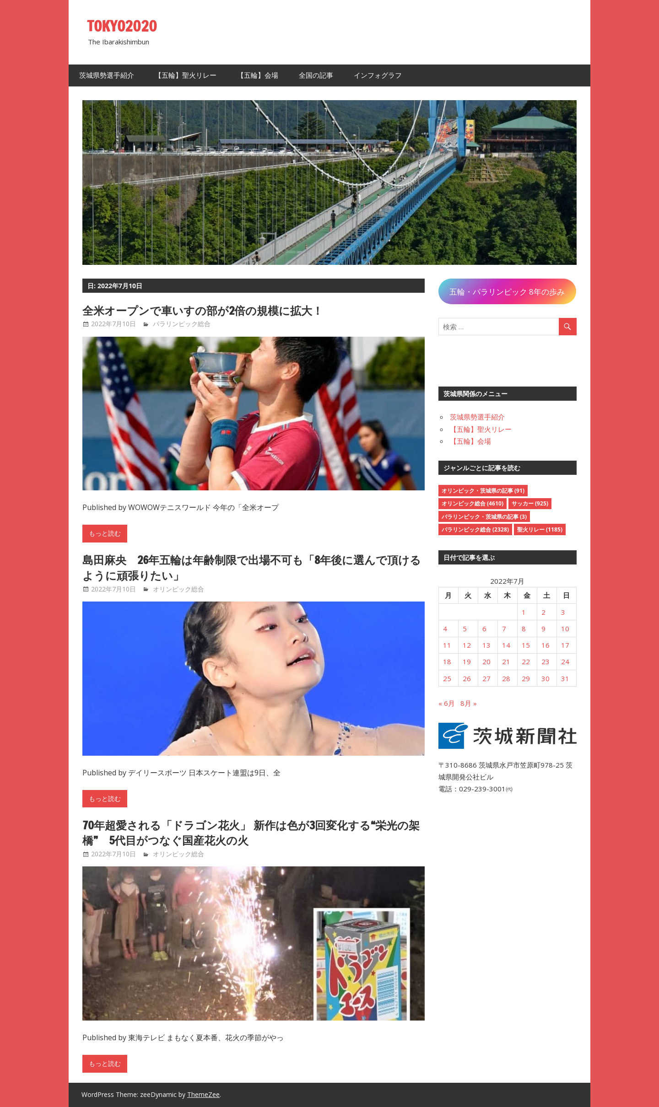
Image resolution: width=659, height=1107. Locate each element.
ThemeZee (203, 1094)
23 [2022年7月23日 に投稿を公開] (545, 661)
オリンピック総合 (178, 589)
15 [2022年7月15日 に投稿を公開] (526, 645)
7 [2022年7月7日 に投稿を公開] (504, 628)
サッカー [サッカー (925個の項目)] (530, 503)
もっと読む (105, 533)
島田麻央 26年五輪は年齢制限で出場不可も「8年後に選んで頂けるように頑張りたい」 (252, 567)
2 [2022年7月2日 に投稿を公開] (543, 612)
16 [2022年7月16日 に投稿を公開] (545, 645)
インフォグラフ (378, 75)
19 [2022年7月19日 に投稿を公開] (467, 661)
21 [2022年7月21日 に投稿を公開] (506, 661)
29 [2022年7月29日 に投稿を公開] (526, 678)
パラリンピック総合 (182, 323)
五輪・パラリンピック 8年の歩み (507, 291)
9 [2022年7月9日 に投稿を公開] (543, 628)
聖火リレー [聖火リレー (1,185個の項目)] (539, 529)
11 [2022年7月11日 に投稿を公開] (447, 645)
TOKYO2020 (122, 26)
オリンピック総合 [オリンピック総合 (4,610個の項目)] (472, 503)
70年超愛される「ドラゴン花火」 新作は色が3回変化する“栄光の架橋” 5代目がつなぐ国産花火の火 (251, 833)
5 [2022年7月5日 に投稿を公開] (465, 628)
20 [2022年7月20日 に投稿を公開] (486, 661)
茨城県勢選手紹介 (106, 75)
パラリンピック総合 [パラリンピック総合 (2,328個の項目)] (475, 529)
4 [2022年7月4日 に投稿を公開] (445, 628)
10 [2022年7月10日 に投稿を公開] (565, 628)
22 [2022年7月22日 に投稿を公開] (526, 661)
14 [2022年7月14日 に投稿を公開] (506, 645)
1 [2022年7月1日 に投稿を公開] (524, 612)
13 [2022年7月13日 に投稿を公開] (486, 645)
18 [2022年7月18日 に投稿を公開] (447, 661)
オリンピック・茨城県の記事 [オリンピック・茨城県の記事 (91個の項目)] (483, 490)
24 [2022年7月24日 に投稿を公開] (565, 661)
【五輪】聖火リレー (185, 75)
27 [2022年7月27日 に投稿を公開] (486, 678)
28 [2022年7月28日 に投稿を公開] (506, 678)
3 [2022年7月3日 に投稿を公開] (563, 612)
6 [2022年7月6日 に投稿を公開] (484, 628)
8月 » (468, 703)
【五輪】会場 (257, 75)
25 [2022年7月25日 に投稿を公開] (447, 678)
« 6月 (446, 703)
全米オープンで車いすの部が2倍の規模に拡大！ (203, 310)
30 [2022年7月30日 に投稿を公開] (545, 678)
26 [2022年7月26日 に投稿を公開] (467, 678)
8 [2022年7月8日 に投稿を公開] (524, 628)
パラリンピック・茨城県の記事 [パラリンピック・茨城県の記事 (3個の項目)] (484, 517)
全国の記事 (316, 75)
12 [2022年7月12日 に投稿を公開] (467, 645)
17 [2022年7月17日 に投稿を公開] (565, 645)
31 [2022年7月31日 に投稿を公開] (565, 678)
